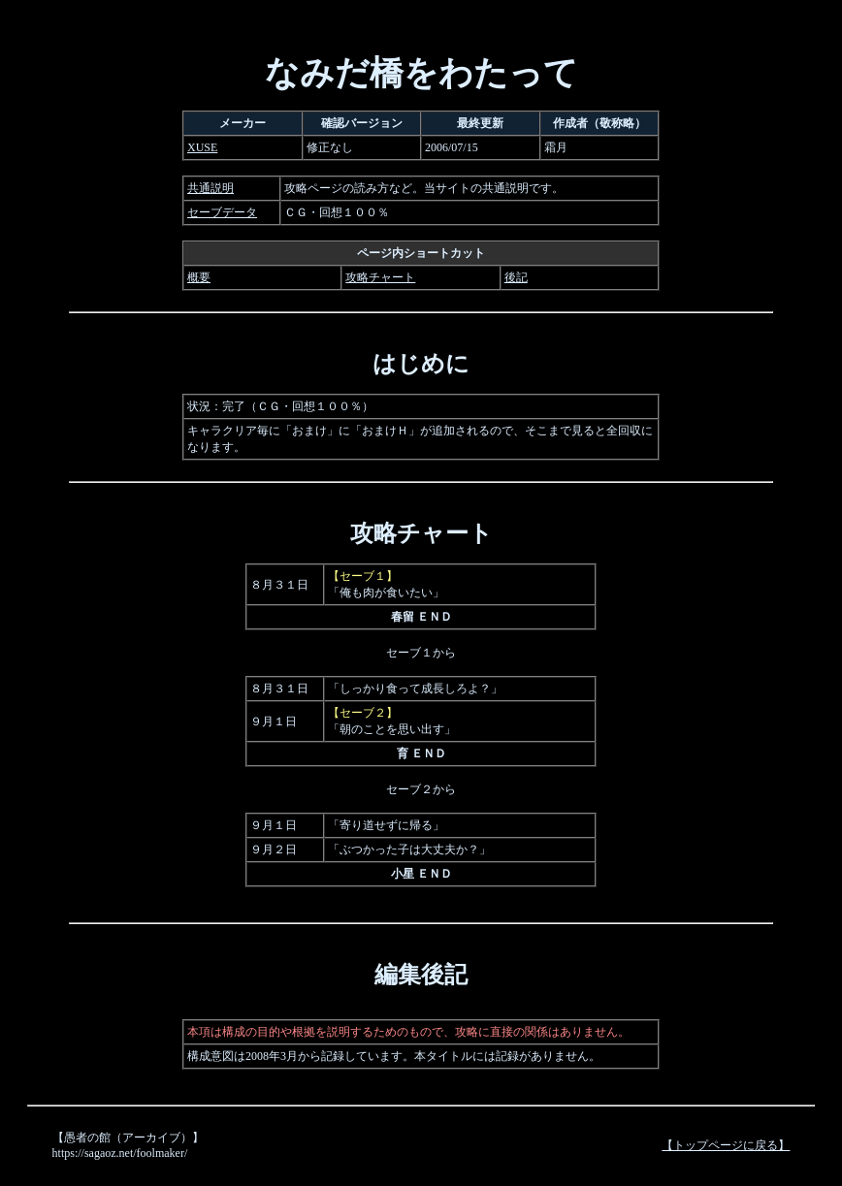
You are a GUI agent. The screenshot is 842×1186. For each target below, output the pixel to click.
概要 (198, 277)
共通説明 (210, 188)
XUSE (202, 147)
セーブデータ (222, 212)
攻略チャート (380, 277)
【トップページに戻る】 (726, 1145)
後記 (516, 277)
